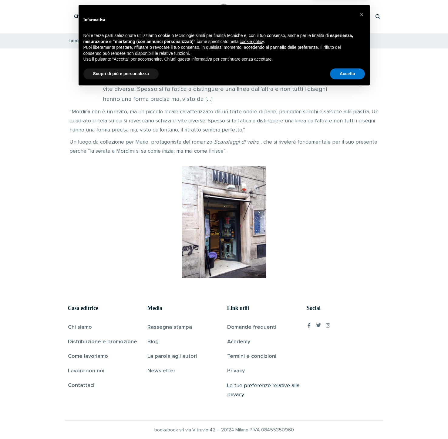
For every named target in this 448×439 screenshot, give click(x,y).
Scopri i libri (147, 16)
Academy (238, 341)
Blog (153, 341)
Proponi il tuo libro (329, 16)
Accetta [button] (347, 422)
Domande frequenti (251, 327)
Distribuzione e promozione (102, 341)
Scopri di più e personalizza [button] (121, 422)
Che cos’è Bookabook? (98, 16)
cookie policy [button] (252, 390)
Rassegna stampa (169, 327)
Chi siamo (80, 327)
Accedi (362, 16)
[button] (362, 363)
